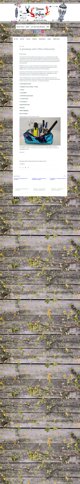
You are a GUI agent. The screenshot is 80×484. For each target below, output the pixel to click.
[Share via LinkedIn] (25, 167)
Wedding (35, 39)
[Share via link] (28, 167)
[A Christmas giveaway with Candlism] (22, 182)
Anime (49, 39)
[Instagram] (43, 32)
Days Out (22, 39)
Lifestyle (28, 39)
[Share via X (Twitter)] (22, 167)
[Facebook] (34, 32)
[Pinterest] (40, 32)
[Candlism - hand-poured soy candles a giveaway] (40, 182)
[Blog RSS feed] (64, 32)
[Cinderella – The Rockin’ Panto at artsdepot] (58, 182)
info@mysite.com (42, 198)
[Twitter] (37, 32)
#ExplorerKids (42, 39)
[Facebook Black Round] (16, 198)
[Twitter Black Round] (18, 198)
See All (65, 175)
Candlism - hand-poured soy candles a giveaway (39, 189)
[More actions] (60, 46)
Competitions (56, 39)
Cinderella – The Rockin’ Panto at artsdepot (57, 189)
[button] (64, 38)
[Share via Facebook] (20, 167)
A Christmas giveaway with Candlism (21, 189)
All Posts (16, 39)
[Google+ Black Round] (14, 198)
